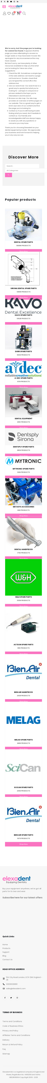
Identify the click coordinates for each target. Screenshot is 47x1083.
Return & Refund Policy (12, 1044)
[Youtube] (11, 1)
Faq (4, 1049)
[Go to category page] (23, 229)
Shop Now (23, 251)
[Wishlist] (9, 13)
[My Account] (4, 13)
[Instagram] (14, 1)
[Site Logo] (15, 6)
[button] (24, 13)
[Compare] (13, 13)
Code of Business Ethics (13, 1026)
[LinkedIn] (17, 1)
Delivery (6, 1040)
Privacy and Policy (10, 1030)
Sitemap (6, 1054)
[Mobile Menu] (4, 6)
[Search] (8, 175)
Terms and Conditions (12, 1021)
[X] (4, 1)
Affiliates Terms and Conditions (16, 1035)
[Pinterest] (7, 1)
